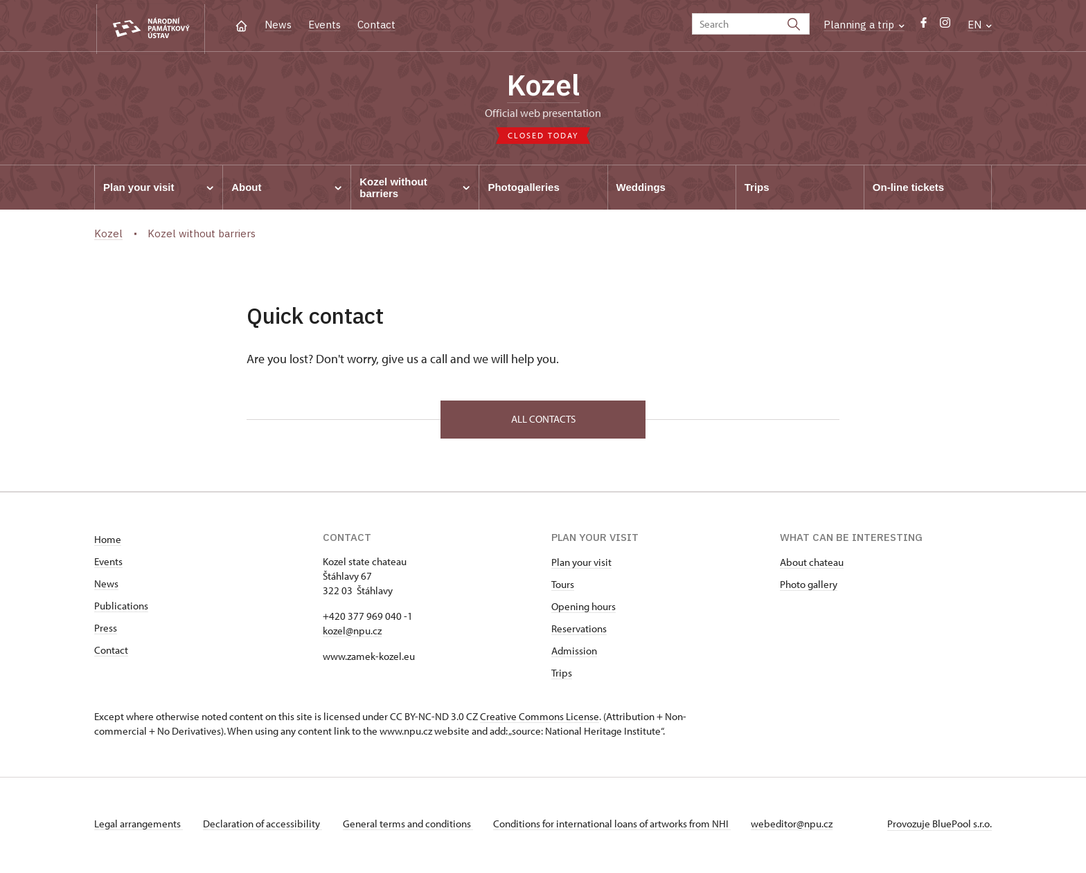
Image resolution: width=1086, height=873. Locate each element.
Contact (376, 24)
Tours (562, 587)
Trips (561, 676)
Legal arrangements (138, 827)
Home (107, 542)
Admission (574, 654)
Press (105, 631)
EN (980, 24)
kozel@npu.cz (352, 634)
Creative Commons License (539, 719)
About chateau (812, 565)
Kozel (543, 86)
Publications (121, 609)
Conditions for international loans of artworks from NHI (617, 827)
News (278, 24)
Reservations (579, 631)
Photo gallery (808, 587)
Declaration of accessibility (264, 827)
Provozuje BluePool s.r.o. (939, 827)
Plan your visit (581, 565)
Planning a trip (864, 24)
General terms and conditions (411, 827)
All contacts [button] (543, 421)
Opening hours (583, 609)
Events (324, 24)
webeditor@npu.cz (799, 827)
